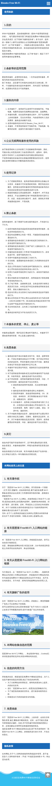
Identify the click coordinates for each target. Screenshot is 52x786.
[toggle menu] (48, 3)
